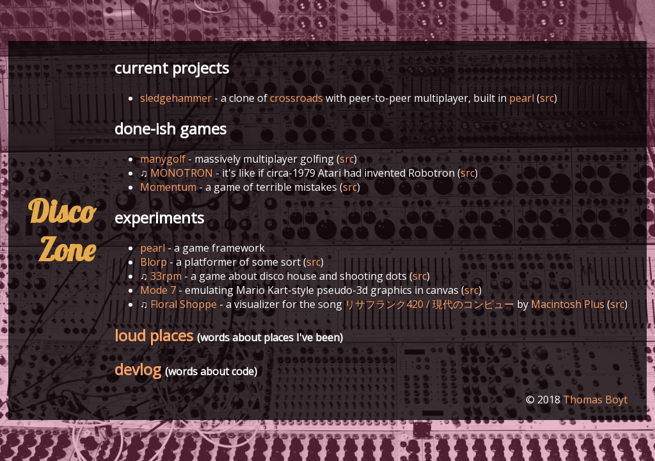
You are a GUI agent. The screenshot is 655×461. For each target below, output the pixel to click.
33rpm (166, 276)
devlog (137, 369)
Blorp (153, 262)
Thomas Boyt (595, 399)
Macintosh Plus (567, 304)
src (547, 98)
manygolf (162, 159)
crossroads (296, 98)
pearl (521, 98)
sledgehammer (176, 98)
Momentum (168, 187)
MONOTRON (181, 173)
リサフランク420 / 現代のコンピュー (429, 304)
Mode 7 (158, 290)
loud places (153, 335)
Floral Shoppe (183, 304)
